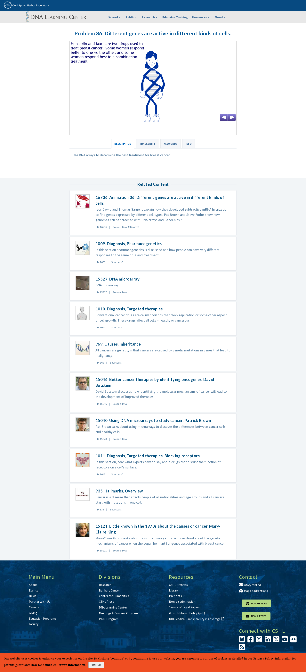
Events (33, 590)
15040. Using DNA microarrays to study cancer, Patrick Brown (153, 420)
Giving (33, 613)
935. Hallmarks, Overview (119, 491)
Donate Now (256, 603)
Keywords (170, 144)
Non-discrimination (182, 601)
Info (189, 144)
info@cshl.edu (250, 585)
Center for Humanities (114, 596)
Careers (34, 607)
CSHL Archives (178, 585)
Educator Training (175, 17)
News (32, 596)
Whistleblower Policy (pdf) (187, 613)
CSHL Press (106, 601)
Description (122, 144)
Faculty (33, 624)
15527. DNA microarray (117, 279)
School (114, 17)
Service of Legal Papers (184, 607)
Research (150, 17)
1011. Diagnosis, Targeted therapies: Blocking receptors (147, 455)
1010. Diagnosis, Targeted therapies (129, 309)
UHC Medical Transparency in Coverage (196, 619)
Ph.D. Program (108, 619)
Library (173, 590)
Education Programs (42, 618)
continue (96, 665)
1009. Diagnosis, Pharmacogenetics (128, 243)
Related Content (153, 184)
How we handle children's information (58, 665)
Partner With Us (39, 601)
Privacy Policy (263, 658)
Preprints (175, 596)
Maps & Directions (253, 591)
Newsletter (256, 616)
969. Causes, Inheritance (118, 344)
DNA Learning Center (113, 607)
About (220, 17)
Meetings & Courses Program (118, 613)
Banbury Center (109, 590)
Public (131, 17)
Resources (201, 17)
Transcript (147, 144)
